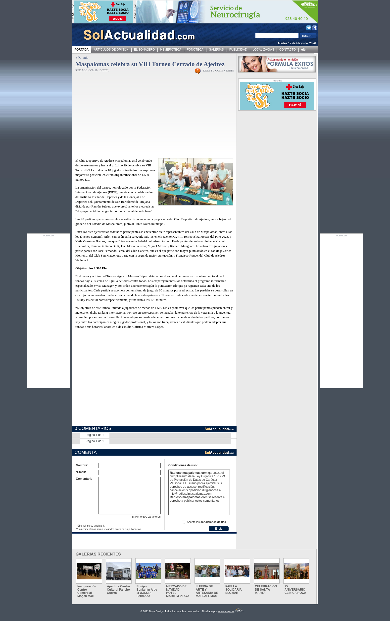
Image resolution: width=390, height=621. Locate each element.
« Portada (81, 58)
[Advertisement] (48, 311)
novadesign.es (231, 611)
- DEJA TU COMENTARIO (217, 70)
